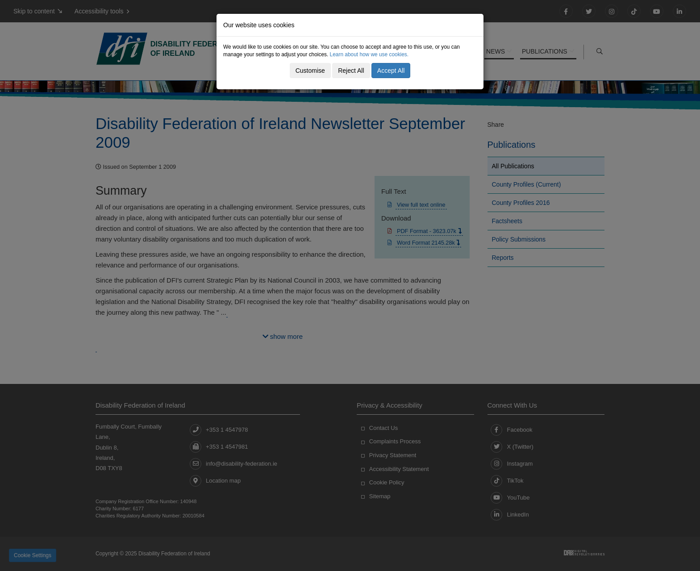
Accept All (390, 70)
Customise (310, 70)
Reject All (351, 70)
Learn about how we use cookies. (369, 54)
